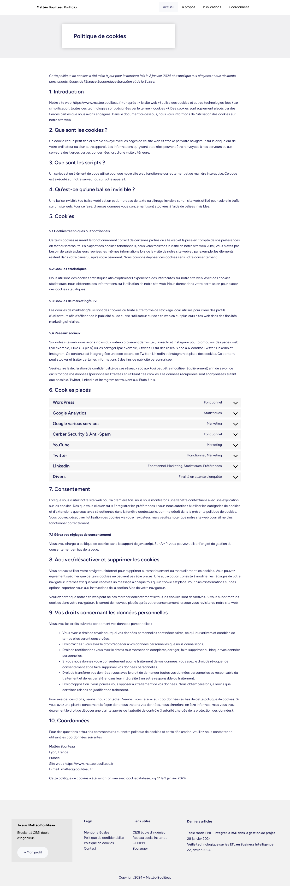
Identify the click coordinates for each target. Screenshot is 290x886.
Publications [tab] (212, 7)
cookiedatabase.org (141, 778)
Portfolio (57, 7)
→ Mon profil (33, 852)
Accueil (168, 7)
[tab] (168, 7)
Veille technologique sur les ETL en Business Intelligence (230, 844)
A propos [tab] (188, 7)
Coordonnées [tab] (239, 7)
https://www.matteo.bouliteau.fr (97, 103)
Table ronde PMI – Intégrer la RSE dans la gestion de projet (231, 833)
